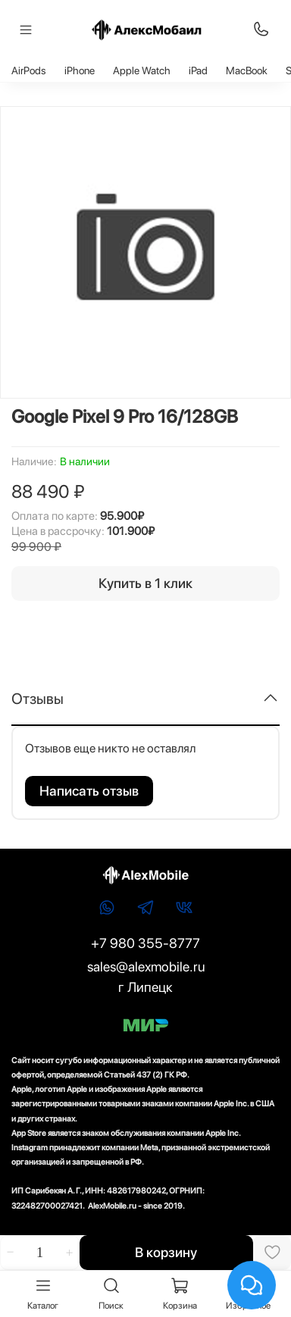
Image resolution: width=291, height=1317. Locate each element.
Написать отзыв (89, 791)
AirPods (28, 70)
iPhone (79, 70)
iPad (198, 70)
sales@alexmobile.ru (146, 966)
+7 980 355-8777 (145, 943)
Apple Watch (142, 70)
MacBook (247, 70)
